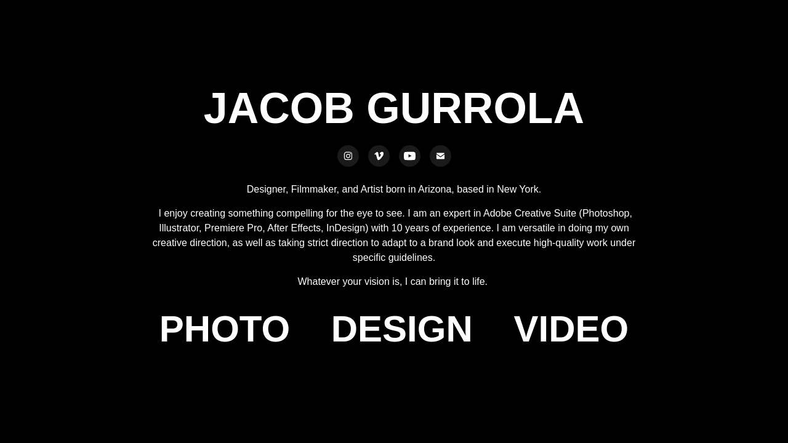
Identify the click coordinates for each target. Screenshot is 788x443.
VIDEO (571, 328)
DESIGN (402, 328)
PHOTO (224, 328)
